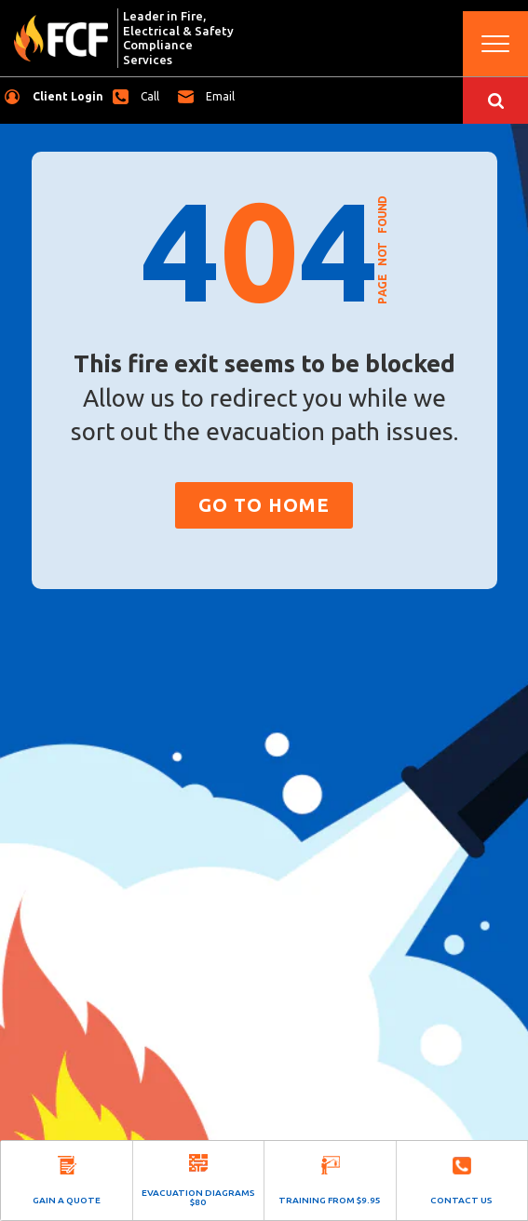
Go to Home (264, 505)
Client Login (68, 96)
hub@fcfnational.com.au (225, 96)
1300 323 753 (155, 96)
